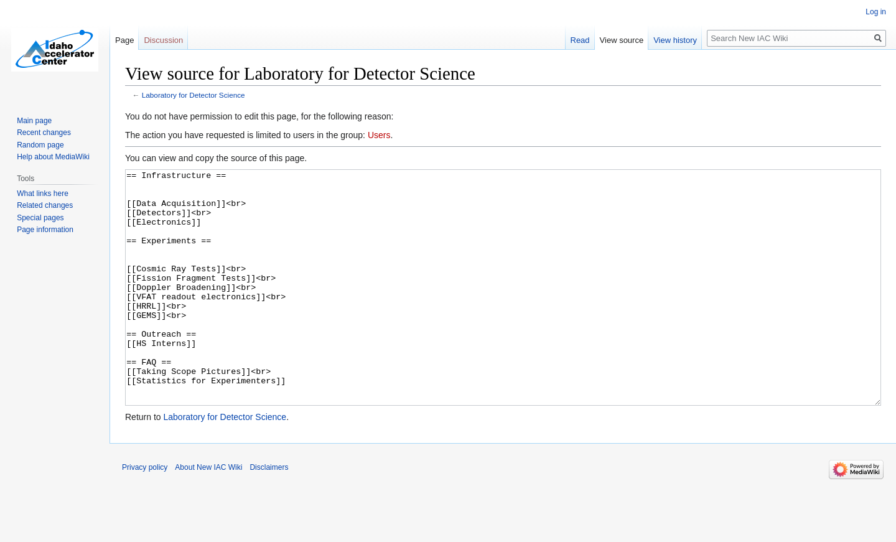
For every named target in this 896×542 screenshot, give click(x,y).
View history (675, 40)
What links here (42, 193)
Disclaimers (269, 514)
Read (580, 40)
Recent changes (44, 132)
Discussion (163, 40)
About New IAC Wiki (208, 514)
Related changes (45, 205)
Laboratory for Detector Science (193, 95)
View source (622, 40)
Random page (40, 145)
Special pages (40, 217)
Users (379, 135)
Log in (876, 11)
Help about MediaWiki (53, 156)
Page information (45, 229)
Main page (34, 120)
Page (124, 40)
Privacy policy (144, 514)
